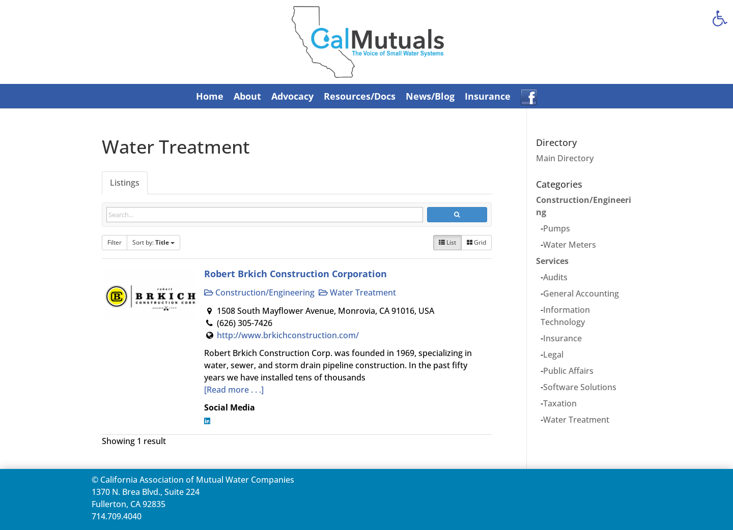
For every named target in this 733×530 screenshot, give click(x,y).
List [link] (447, 242)
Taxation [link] (560, 403)
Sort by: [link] (153, 242)
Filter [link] (114, 242)
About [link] (247, 96)
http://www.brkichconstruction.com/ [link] (288, 335)
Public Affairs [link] (568, 370)
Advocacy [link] (292, 96)
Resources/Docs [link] (360, 96)
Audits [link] (555, 277)
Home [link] (209, 96)
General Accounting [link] (581, 293)
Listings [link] (124, 182)
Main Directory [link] (565, 158)
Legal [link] (553, 354)
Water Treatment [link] (357, 292)
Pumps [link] (556, 228)
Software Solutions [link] (579, 387)
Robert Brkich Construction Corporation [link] (295, 273)
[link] (720, 18)
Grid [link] (476, 242)
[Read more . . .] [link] (234, 389)
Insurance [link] (488, 96)
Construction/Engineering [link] (259, 292)
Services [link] (552, 261)
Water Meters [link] (569, 244)
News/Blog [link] (430, 96)
